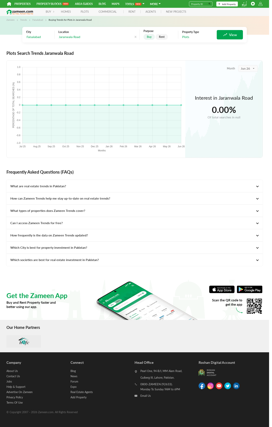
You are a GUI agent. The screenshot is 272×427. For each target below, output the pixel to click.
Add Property (227, 4)
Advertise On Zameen (19, 392)
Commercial (108, 11)
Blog (102, 4)
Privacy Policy (14, 397)
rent (132, 11)
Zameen (10, 19)
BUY (50, 11)
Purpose (148, 31)
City (28, 32)
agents (150, 11)
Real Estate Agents (81, 392)
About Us (12, 371)
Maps (116, 4)
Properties (22, 4)
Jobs (9, 381)
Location (63, 32)
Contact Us (13, 376)
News (73, 376)
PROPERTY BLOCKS (53, 4)
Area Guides (84, 4)
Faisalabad (37, 19)
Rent (162, 37)
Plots (85, 11)
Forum (74, 381)
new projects (176, 11)
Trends (23, 19)
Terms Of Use (14, 402)
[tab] (134, 186)
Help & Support (15, 387)
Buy (149, 37)
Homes (66, 11)
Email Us (145, 396)
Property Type (190, 32)
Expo (73, 387)
